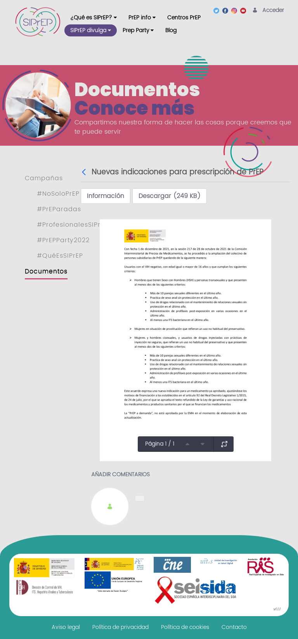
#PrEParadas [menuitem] (59, 209)
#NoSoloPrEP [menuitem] (58, 194)
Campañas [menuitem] (44, 178)
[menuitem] (93, 18)
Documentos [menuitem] (46, 271)
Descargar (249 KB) (170, 196)
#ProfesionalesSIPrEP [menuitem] (72, 225)
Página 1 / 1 (159, 443)
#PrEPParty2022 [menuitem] (63, 240)
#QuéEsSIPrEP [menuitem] (60, 256)
